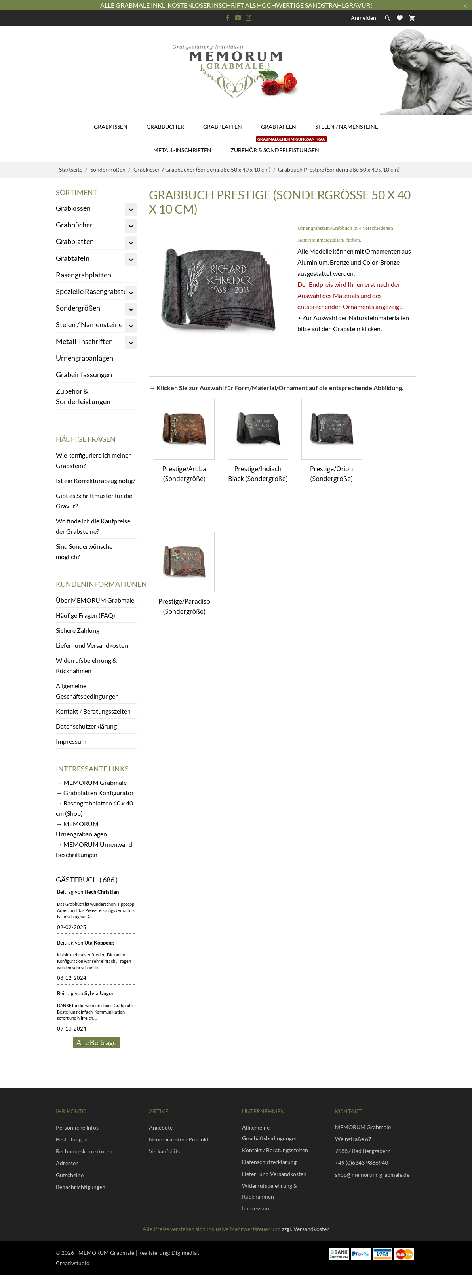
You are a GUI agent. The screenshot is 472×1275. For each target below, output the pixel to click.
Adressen (67, 1163)
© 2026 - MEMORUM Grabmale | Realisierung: (113, 1252)
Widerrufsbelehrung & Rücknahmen (86, 665)
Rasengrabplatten (83, 274)
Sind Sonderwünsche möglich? (84, 551)
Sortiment (76, 192)
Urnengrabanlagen (84, 357)
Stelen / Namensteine (346, 126)
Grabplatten (222, 126)
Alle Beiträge (96, 1042)
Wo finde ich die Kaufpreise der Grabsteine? (93, 526)
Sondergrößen (78, 307)
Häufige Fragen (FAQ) (85, 615)
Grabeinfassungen (84, 374)
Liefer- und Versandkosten (92, 645)
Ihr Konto (71, 1111)
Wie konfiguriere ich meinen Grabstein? (94, 460)
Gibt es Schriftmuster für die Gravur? (94, 501)
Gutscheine (70, 1175)
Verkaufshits (164, 1151)
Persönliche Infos (77, 1127)
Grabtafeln (278, 126)
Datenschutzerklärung (86, 726)
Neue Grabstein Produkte (180, 1139)
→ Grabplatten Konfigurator (95, 792)
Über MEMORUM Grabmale (95, 600)
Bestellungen (72, 1139)
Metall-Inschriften (182, 150)
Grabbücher (165, 126)
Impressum (71, 741)
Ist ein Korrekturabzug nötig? (95, 480)
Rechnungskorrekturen (84, 1151)
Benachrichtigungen (80, 1186)
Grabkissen (111, 126)
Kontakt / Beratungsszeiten (93, 711)
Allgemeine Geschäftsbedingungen (87, 691)
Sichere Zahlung (77, 630)
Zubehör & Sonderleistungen (278, 145)
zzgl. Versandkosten (306, 1228)
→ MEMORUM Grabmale (91, 782)
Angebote (161, 1127)
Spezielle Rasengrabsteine (96, 291)
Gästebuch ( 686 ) (87, 879)
